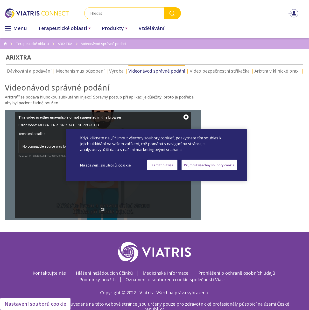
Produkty (113, 28)
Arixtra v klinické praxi (261, 71)
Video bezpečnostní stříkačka (204, 71)
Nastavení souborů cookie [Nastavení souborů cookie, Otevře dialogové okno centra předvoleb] (105, 164)
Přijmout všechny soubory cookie (209, 165)
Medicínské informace (165, 273)
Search (172, 13)
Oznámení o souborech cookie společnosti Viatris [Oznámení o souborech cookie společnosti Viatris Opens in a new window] (177, 279)
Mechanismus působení (64, 71)
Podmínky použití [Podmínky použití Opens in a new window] (97, 279)
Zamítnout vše (162, 165)
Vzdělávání (151, 28)
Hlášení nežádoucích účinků (104, 273)
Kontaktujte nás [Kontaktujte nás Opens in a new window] (49, 273)
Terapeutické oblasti (62, 28)
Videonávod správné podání (141, 71)
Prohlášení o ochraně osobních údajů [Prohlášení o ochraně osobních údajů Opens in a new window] (236, 273)
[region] (156, 155)
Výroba (100, 71)
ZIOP (293, 71)
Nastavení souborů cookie (35, 304)
